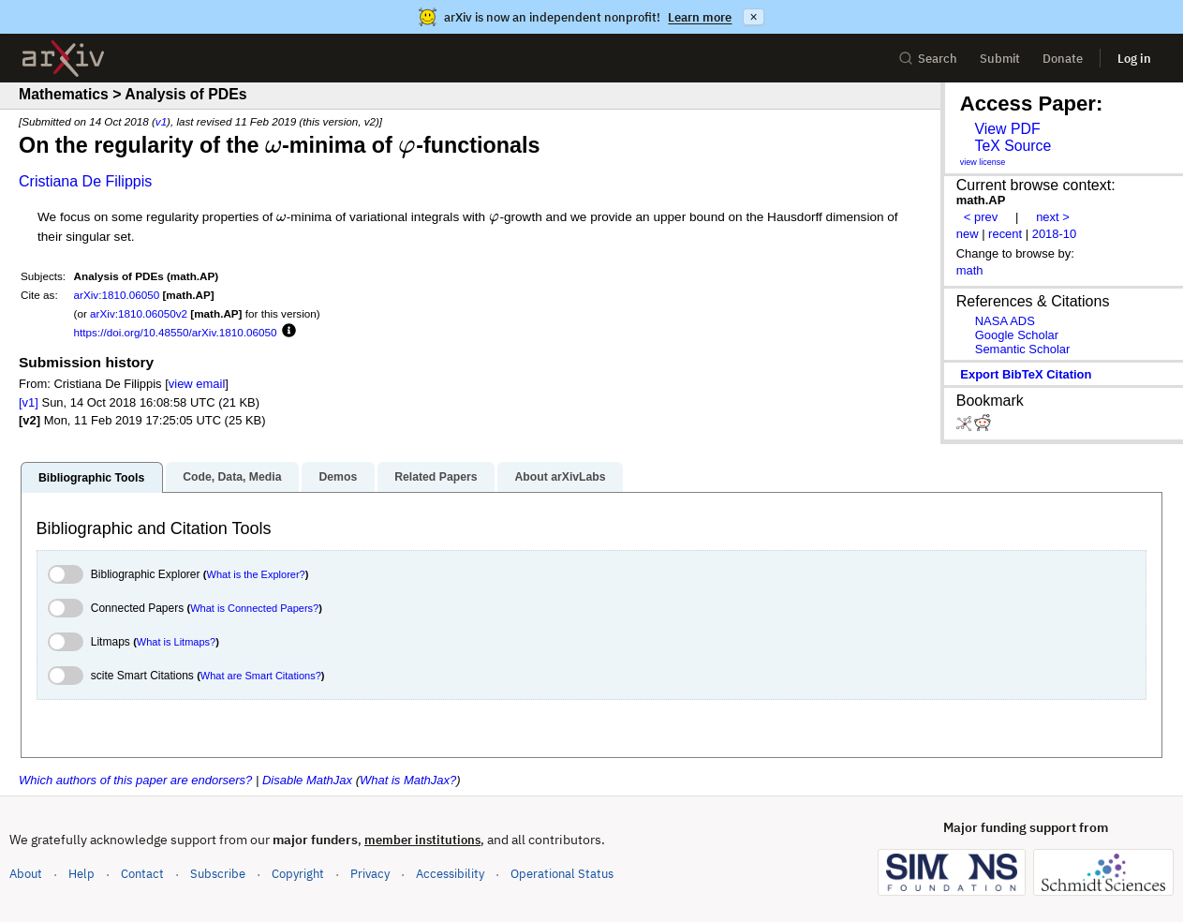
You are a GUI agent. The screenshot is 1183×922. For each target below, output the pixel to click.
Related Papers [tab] (435, 476)
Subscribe (217, 874)
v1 (161, 121)
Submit (1000, 59)
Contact (142, 874)
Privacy (370, 874)
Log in (1134, 59)
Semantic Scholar (1023, 349)
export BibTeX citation (1025, 374)
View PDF (1007, 129)
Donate (1063, 59)
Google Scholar (1016, 335)
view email (197, 384)
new (967, 234)
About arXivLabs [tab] (559, 476)
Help (81, 874)
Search (927, 59)
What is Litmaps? (176, 641)
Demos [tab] (337, 476)
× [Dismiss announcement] (753, 16)
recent (1005, 234)
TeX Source (1012, 146)
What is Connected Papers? (254, 608)
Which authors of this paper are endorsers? (135, 780)
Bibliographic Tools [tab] (91, 477)
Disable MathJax (307, 780)
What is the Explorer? (256, 574)
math (969, 270)
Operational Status (562, 873)
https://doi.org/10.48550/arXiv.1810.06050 (175, 332)
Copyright (298, 874)
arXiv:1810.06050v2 (138, 313)
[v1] (28, 402)
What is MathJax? (408, 780)
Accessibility (450, 874)
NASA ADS (1005, 321)
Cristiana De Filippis (85, 181)
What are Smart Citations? (260, 675)
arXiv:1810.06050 (117, 295)
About (25, 874)
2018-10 (1054, 234)
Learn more (700, 17)
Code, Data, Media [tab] (232, 476)
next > (1053, 217)
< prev (981, 217)
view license (983, 162)
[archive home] (63, 58)
